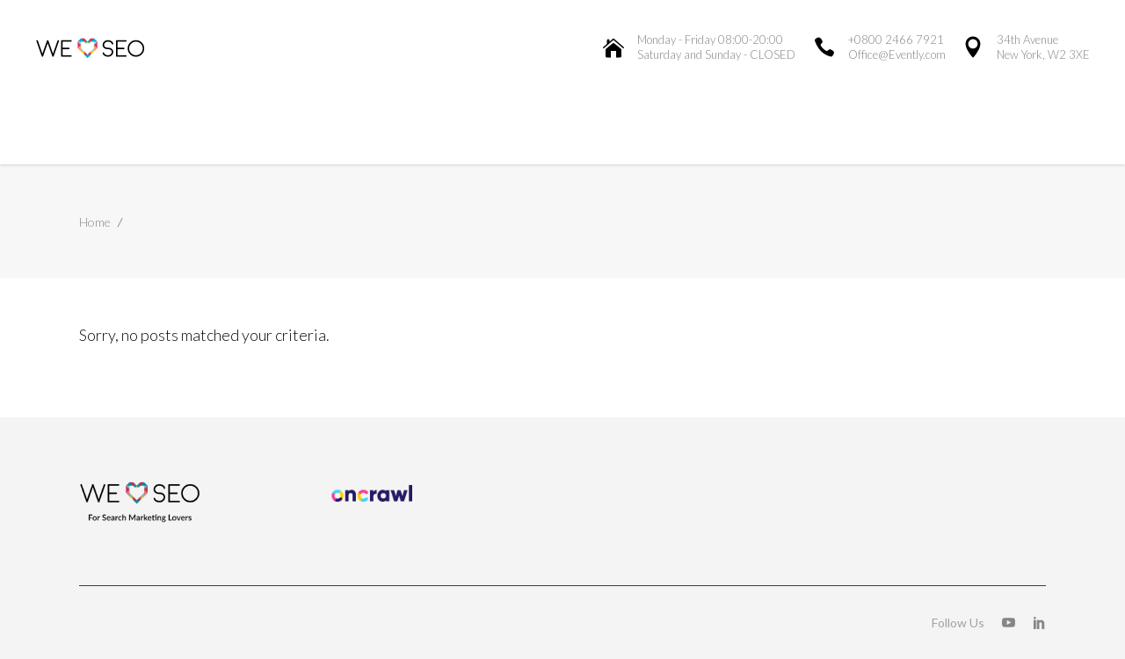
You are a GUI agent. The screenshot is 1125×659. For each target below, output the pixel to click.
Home (95, 221)
